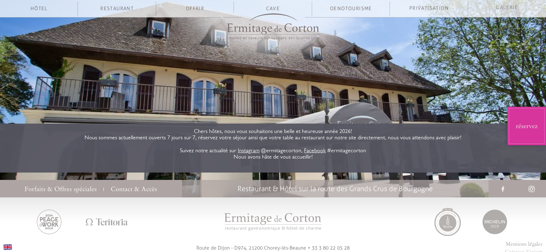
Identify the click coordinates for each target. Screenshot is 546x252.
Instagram (248, 151)
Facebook (315, 151)
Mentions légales (524, 244)
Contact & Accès (134, 189)
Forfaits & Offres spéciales (61, 189)
